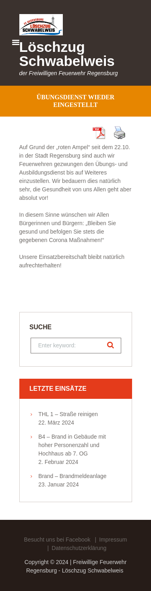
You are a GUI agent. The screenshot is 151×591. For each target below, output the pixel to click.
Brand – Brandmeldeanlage (72, 476)
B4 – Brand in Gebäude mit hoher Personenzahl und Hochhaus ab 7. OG (72, 445)
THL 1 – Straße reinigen (68, 414)
